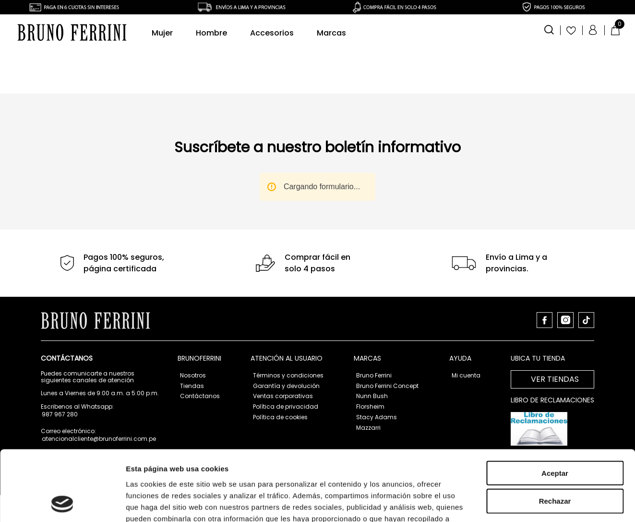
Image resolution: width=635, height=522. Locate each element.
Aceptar (554, 375)
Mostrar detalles (519, 471)
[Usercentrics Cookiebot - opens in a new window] (62, 471)
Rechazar (555, 404)
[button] (550, 28)
